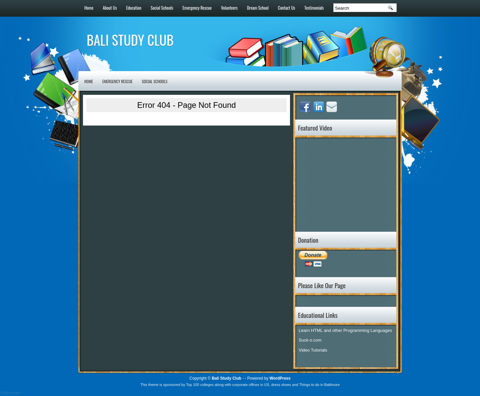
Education (134, 7)
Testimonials (314, 7)
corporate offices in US (250, 385)
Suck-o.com (310, 340)
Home (88, 7)
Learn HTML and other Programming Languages (345, 330)
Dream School (258, 7)
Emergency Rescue (197, 7)
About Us (110, 7)
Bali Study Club (130, 40)
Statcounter (10, 393)
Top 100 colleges (200, 385)
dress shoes (281, 385)
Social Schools (162, 7)
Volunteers (229, 7)
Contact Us (286, 7)
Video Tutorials (313, 350)
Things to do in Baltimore (319, 385)
